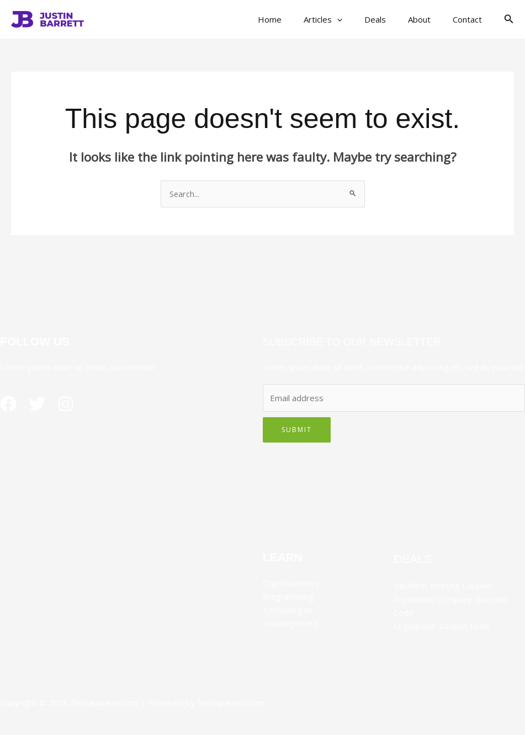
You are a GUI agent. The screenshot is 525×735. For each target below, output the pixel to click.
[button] (356, 19)
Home (294, 19)
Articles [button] (342, 19)
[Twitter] (41, 404)
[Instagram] (74, 404)
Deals (389, 19)
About (427, 19)
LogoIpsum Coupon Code (442, 625)
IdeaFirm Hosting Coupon (442, 586)
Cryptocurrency (292, 583)
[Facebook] (8, 404)
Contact (470, 19)
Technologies (288, 609)
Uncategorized (291, 623)
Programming (289, 596)
